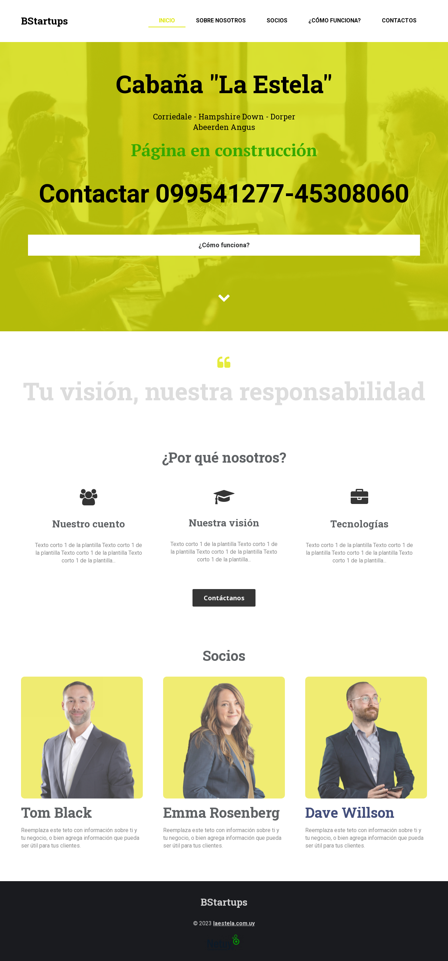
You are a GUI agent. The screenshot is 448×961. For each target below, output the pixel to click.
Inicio (167, 20)
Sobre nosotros (221, 20)
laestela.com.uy (234, 923)
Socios (277, 20)
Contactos (399, 20)
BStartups (44, 20)
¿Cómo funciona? (334, 20)
